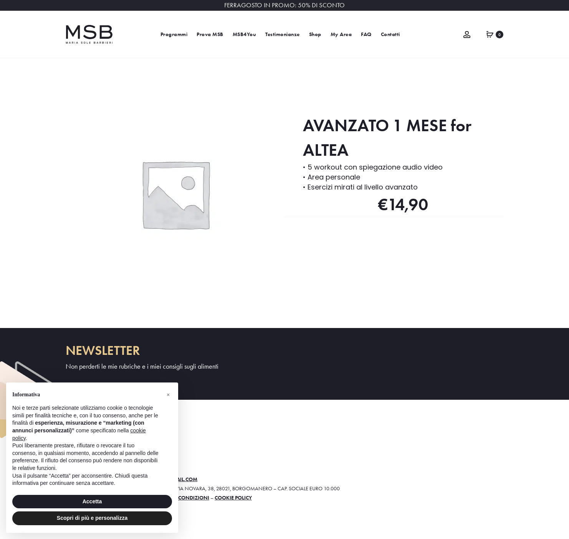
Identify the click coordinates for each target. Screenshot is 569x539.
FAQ (366, 34)
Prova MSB (210, 34)
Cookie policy (233, 497)
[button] (168, 395)
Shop (315, 34)
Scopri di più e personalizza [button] (92, 518)
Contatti (390, 34)
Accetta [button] (92, 501)
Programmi (174, 34)
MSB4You (244, 34)
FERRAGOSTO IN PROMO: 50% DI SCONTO (284, 5)
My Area (341, 34)
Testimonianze (282, 34)
